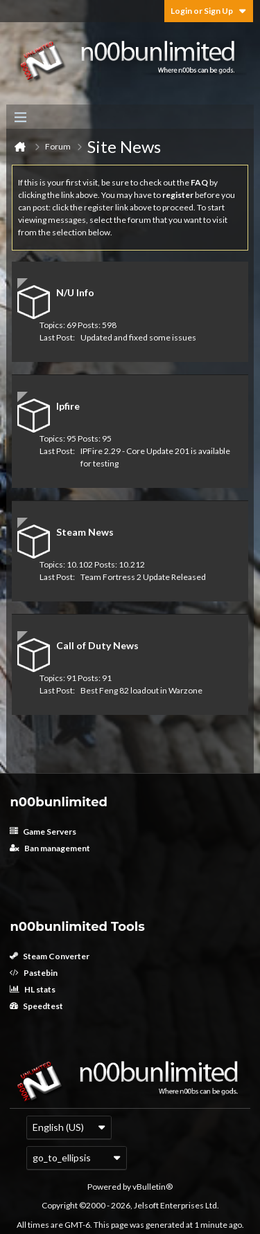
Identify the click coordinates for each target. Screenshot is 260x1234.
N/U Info (75, 292)
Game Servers (43, 831)
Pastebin (34, 973)
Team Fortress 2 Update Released (143, 577)
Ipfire (68, 406)
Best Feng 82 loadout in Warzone (141, 690)
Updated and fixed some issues (138, 337)
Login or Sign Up (209, 11)
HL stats (32, 989)
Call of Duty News (97, 645)
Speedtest (36, 1006)
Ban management (50, 848)
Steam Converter (49, 956)
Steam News (85, 532)
